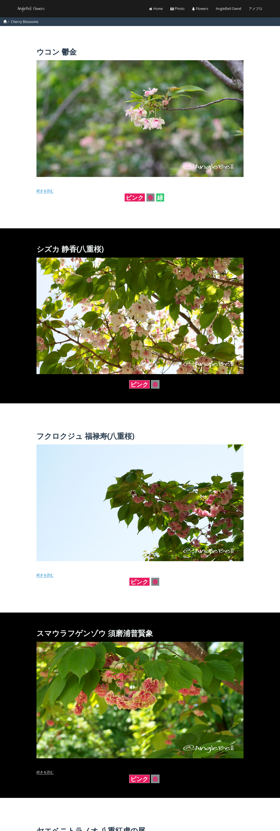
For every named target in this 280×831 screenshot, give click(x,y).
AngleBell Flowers (31, 8)
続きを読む (45, 190)
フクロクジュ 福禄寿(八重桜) (85, 436)
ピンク (135, 197)
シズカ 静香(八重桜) (69, 249)
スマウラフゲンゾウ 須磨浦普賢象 (94, 633)
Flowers (200, 8)
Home (156, 8)
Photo (177, 8)
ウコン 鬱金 (56, 52)
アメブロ (255, 8)
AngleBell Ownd (228, 8)
